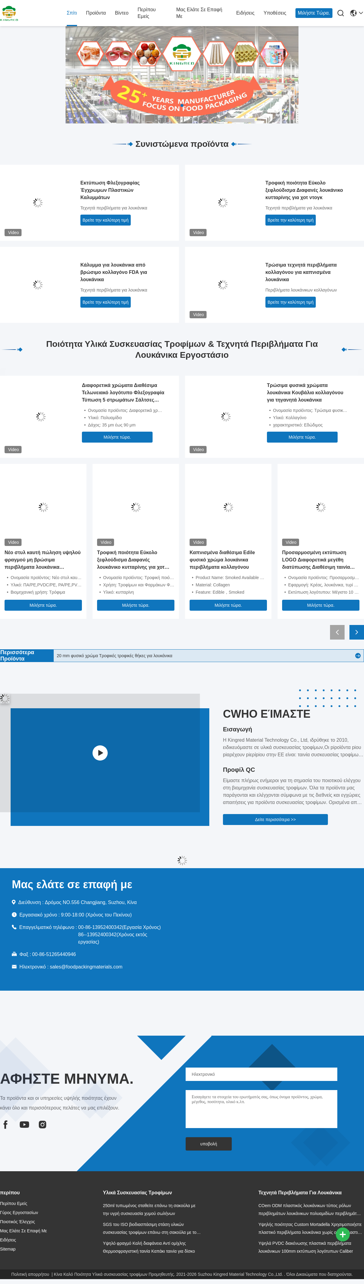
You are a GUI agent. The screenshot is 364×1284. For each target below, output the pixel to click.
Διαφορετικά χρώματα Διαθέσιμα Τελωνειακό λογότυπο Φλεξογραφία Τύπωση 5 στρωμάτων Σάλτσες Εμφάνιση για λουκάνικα (123, 393)
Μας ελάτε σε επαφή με (199, 13)
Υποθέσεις (275, 13)
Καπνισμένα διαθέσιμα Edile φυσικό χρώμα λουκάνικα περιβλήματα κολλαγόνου (222, 560)
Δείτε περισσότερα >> (275, 819)
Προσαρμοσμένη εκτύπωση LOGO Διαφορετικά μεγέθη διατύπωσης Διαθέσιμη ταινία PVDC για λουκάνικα (316, 560)
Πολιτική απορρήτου (30, 1274)
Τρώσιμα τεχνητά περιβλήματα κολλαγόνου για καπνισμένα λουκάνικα (301, 272)
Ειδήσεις (245, 13)
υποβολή (208, 1143)
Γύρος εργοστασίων (19, 1212)
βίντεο (122, 13)
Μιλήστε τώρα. (314, 13)
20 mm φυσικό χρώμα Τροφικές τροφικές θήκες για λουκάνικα (114, 655)
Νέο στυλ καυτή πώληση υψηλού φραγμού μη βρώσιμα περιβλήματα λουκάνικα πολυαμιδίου (43, 560)
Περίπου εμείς (147, 13)
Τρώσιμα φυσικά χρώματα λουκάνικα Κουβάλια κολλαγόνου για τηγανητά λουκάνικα (305, 392)
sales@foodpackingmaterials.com (86, 966)
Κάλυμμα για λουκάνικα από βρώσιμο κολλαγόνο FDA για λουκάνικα (113, 272)
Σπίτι (72, 13)
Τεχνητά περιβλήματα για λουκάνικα (113, 207)
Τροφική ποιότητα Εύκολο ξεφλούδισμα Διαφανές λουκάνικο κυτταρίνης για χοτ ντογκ (304, 190)
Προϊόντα (96, 13)
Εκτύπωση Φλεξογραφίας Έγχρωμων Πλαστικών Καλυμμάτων (110, 190)
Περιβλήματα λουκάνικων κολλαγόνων (301, 290)
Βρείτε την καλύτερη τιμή (106, 220)
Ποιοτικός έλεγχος (17, 1221)
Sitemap (7, 1249)
